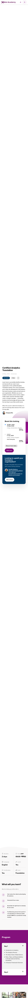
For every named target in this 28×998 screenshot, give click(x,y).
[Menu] (24, 2)
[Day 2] (14, 972)
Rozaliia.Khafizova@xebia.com (15, 474)
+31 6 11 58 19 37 (12, 472)
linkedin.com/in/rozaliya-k (14, 475)
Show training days (11, 439)
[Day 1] (14, 946)
